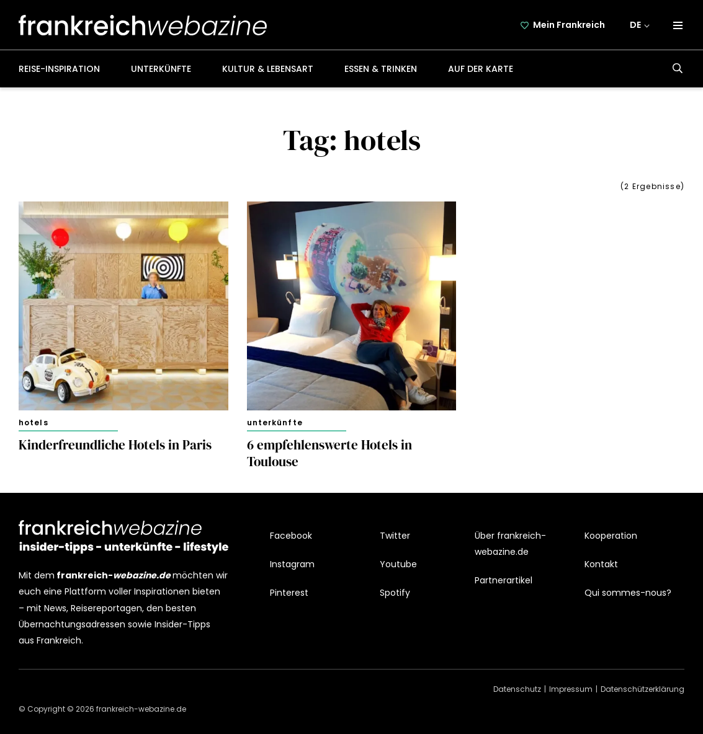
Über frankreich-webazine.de (510, 543)
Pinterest (289, 592)
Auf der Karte (480, 69)
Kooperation (610, 535)
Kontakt (601, 564)
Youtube (398, 564)
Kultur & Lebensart (267, 69)
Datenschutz (517, 689)
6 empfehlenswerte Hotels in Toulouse (329, 453)
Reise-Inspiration (59, 69)
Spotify (395, 592)
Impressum (571, 689)
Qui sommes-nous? (627, 592)
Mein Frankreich (569, 25)
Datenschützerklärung (642, 689)
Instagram (292, 564)
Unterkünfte (161, 69)
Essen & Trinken (380, 69)
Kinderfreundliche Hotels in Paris (115, 445)
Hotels (33, 422)
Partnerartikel (503, 580)
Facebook (291, 535)
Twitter (395, 535)
